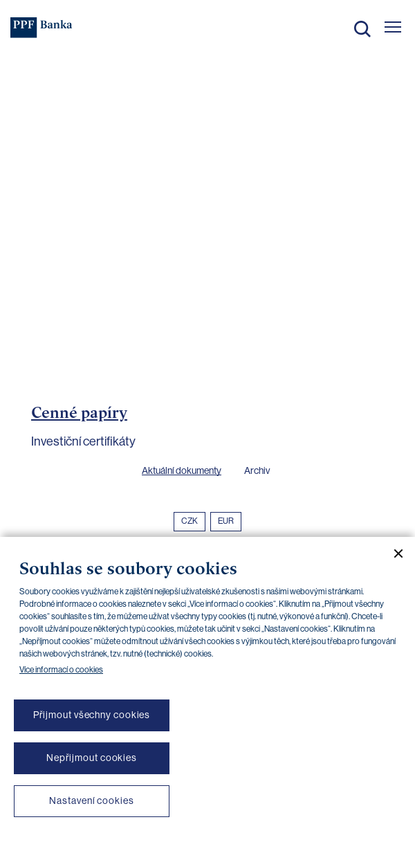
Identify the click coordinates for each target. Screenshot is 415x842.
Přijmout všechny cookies (92, 714)
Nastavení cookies (91, 800)
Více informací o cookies (61, 670)
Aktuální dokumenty (181, 470)
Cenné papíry (79, 412)
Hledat (362, 29)
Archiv (257, 470)
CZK (189, 521)
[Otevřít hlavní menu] (393, 27)
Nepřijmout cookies (91, 757)
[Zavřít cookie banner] (392, 553)
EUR (226, 521)
